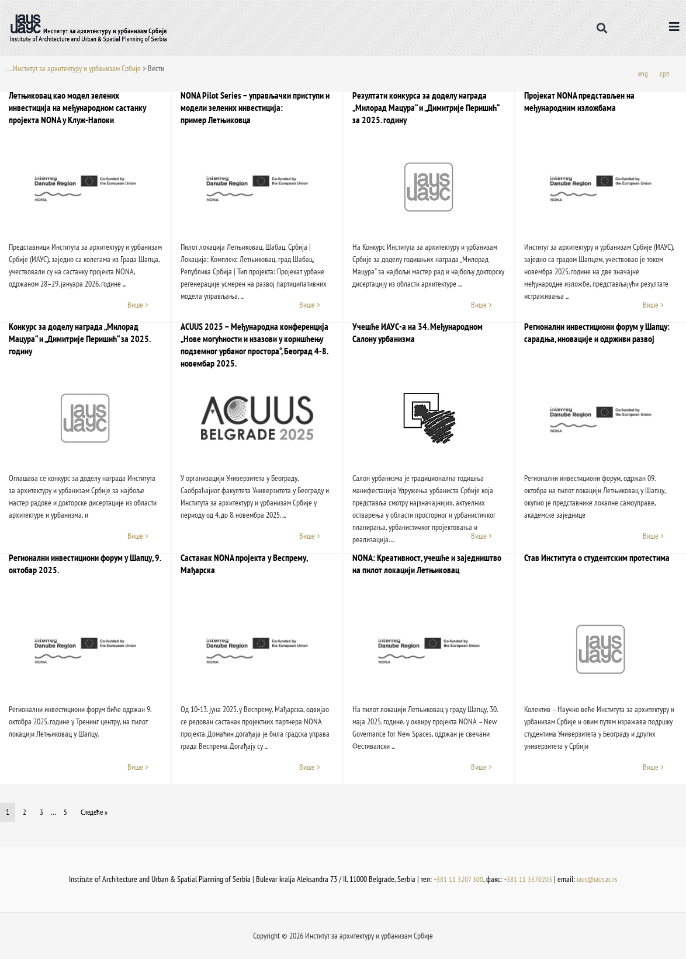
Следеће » (95, 812)
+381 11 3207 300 (456, 879)
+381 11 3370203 (526, 879)
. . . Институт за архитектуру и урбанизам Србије (73, 68)
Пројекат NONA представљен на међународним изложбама (579, 102)
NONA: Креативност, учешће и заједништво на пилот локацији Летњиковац (426, 564)
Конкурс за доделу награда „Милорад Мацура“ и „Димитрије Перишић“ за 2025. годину (79, 339)
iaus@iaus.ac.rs (598, 879)
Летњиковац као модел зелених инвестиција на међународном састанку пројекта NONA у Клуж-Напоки (77, 108)
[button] (602, 27)
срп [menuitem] (665, 74)
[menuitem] (643, 74)
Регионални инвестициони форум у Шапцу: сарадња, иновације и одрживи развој (597, 333)
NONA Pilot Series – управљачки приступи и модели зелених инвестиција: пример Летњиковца (255, 108)
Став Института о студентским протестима (597, 558)
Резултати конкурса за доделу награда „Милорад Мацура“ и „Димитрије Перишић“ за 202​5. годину (425, 108)
